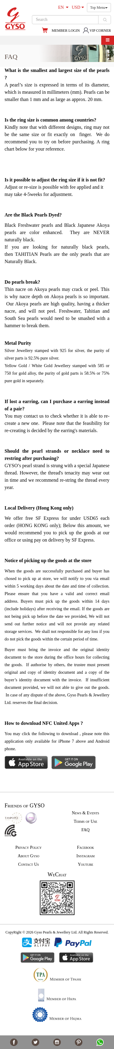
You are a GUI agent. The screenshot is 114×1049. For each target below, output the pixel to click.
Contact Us (28, 864)
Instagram (85, 856)
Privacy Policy (28, 847)
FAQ (85, 830)
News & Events (85, 813)
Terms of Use (85, 821)
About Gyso (28, 856)
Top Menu (99, 7)
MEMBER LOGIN (66, 30)
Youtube (85, 864)
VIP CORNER (97, 30)
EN (63, 7)
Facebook (85, 847)
